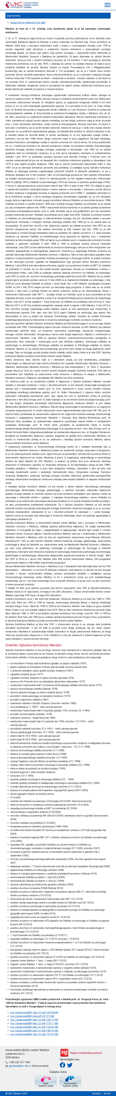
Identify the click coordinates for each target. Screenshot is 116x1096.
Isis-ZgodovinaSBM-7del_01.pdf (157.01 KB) (34, 1034)
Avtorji (107, 1093)
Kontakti (96, 1093)
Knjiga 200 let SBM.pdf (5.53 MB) (27, 22)
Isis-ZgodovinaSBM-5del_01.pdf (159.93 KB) (34, 1027)
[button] (108, 5)
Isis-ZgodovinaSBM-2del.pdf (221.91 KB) (32, 1016)
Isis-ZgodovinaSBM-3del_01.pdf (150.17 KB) (34, 1019)
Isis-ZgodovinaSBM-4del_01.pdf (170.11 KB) (34, 1023)
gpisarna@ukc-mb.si (20, 1065)
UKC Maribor (22, 5)
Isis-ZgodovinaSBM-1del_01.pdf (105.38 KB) (34, 1012)
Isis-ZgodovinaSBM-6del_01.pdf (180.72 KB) (34, 1030)
